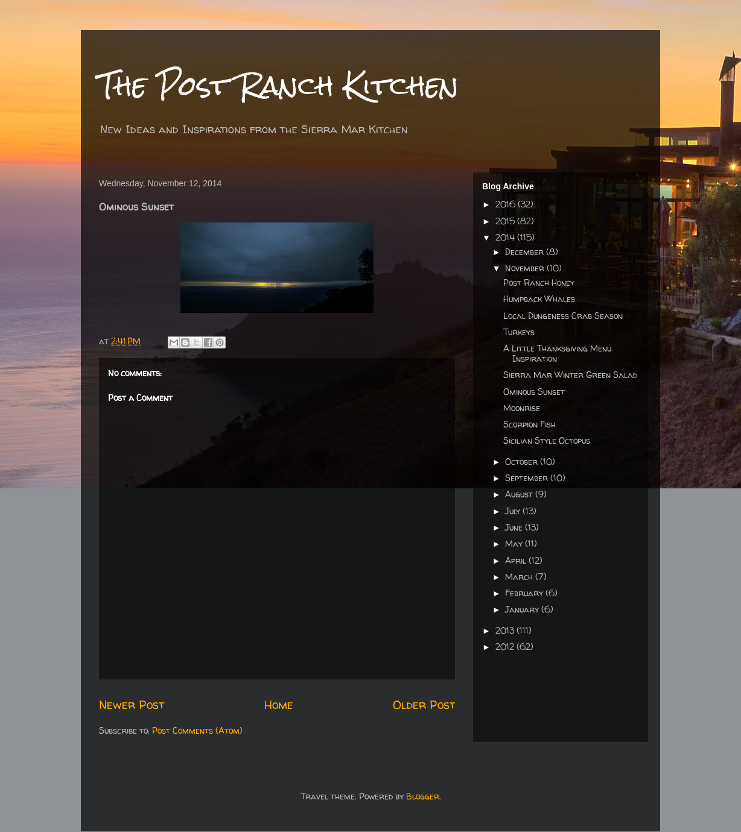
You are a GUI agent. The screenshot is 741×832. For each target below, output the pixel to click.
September (527, 478)
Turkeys (519, 332)
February (525, 593)
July (514, 511)
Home (278, 704)
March (520, 576)
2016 (506, 204)
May (515, 543)
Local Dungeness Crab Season (563, 315)
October (522, 461)
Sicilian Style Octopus (546, 440)
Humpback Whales (539, 298)
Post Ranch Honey (538, 282)
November (526, 268)
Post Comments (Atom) (197, 730)
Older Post (424, 704)
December (525, 251)
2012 (506, 646)
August (520, 494)
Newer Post (131, 704)
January (523, 609)
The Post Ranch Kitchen (279, 85)
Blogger (422, 796)
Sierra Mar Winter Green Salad (570, 374)
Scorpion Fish (529, 424)
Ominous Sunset (534, 391)
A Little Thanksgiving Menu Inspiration (557, 353)
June (515, 527)
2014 (506, 237)
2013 (506, 630)
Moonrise (521, 408)
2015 (506, 221)
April (517, 560)
